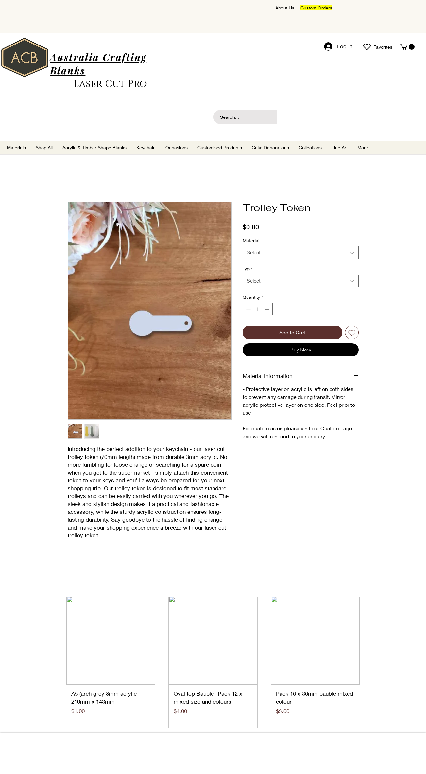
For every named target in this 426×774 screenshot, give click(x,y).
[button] (407, 47)
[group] (213, 662)
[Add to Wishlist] (352, 332)
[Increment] (268, 309)
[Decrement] (248, 309)
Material (251, 240)
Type (247, 268)
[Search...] (257, 117)
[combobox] (301, 252)
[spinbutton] (258, 309)
